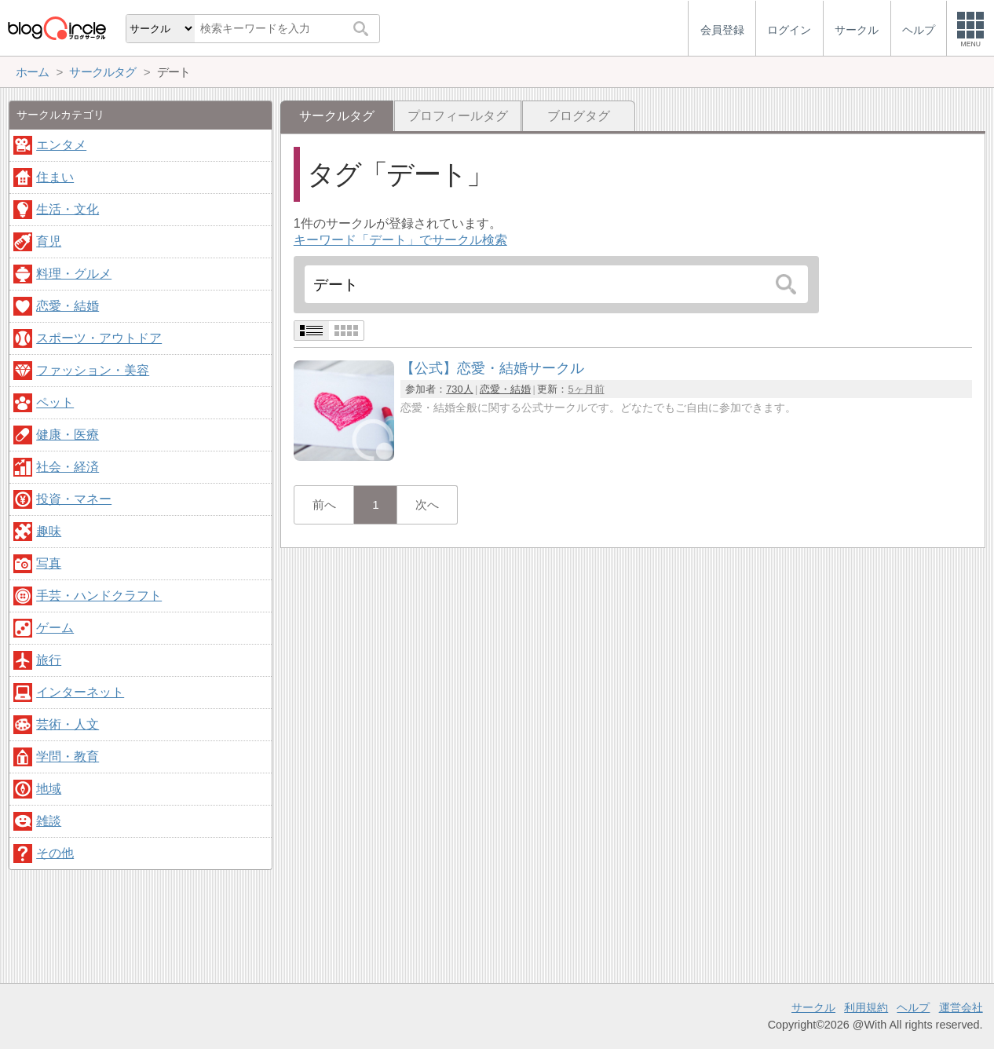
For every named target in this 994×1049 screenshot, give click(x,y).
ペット (55, 402)
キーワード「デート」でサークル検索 (400, 240)
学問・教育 (67, 756)
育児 (48, 241)
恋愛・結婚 (505, 389)
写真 (48, 563)
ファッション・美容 (92, 370)
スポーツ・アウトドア (99, 338)
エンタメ (61, 145)
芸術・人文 (67, 724)
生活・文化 (67, 209)
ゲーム (55, 627)
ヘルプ (913, 1007)
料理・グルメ (73, 273)
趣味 (48, 531)
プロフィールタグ (457, 115)
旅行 (48, 660)
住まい (55, 177)
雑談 (48, 821)
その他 (55, 853)
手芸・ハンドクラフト (99, 595)
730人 (459, 389)
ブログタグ (578, 115)
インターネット (80, 692)
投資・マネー (73, 499)
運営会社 (961, 1007)
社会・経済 (67, 466)
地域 (48, 788)
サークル (813, 1007)
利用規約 (866, 1007)
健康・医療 (67, 434)
